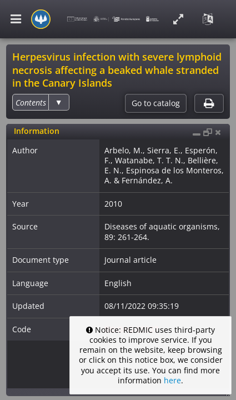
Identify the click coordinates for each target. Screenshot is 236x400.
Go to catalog (156, 103)
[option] (31, 102)
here (172, 380)
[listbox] (40, 102)
